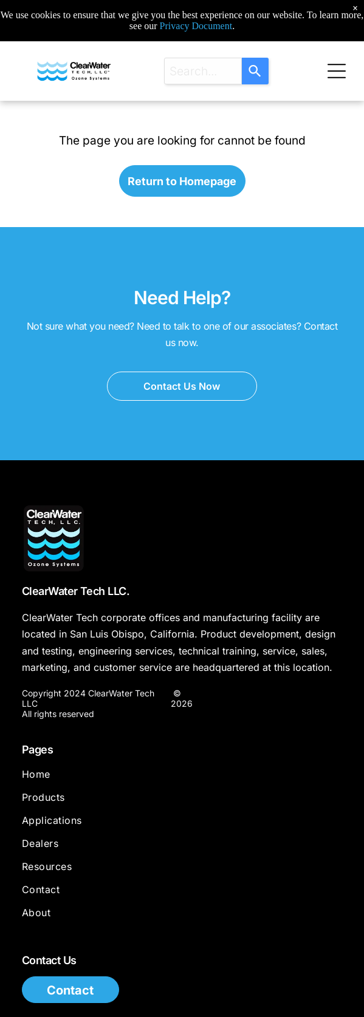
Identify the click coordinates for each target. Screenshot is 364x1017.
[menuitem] (182, 779)
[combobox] (203, 71)
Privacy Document (196, 26)
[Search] (255, 71)
